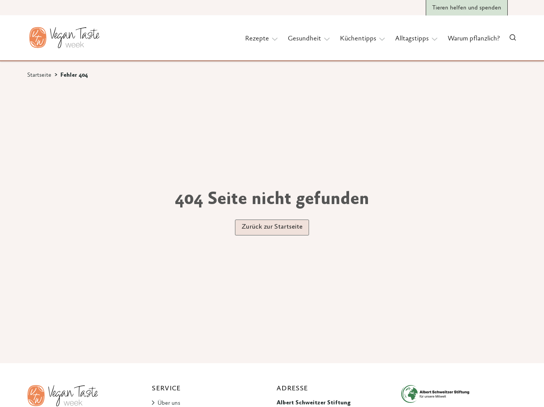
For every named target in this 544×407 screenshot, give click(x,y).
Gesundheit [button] (309, 38)
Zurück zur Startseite (272, 227)
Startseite (39, 75)
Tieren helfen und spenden (466, 8)
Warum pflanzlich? (474, 39)
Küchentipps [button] (363, 38)
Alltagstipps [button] (417, 38)
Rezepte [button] (262, 38)
